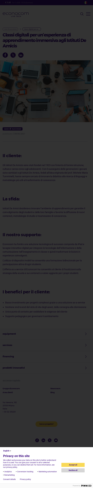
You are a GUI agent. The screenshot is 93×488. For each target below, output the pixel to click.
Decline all (73, 470)
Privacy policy (25, 479)
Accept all (73, 465)
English (7, 451)
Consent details (9, 479)
